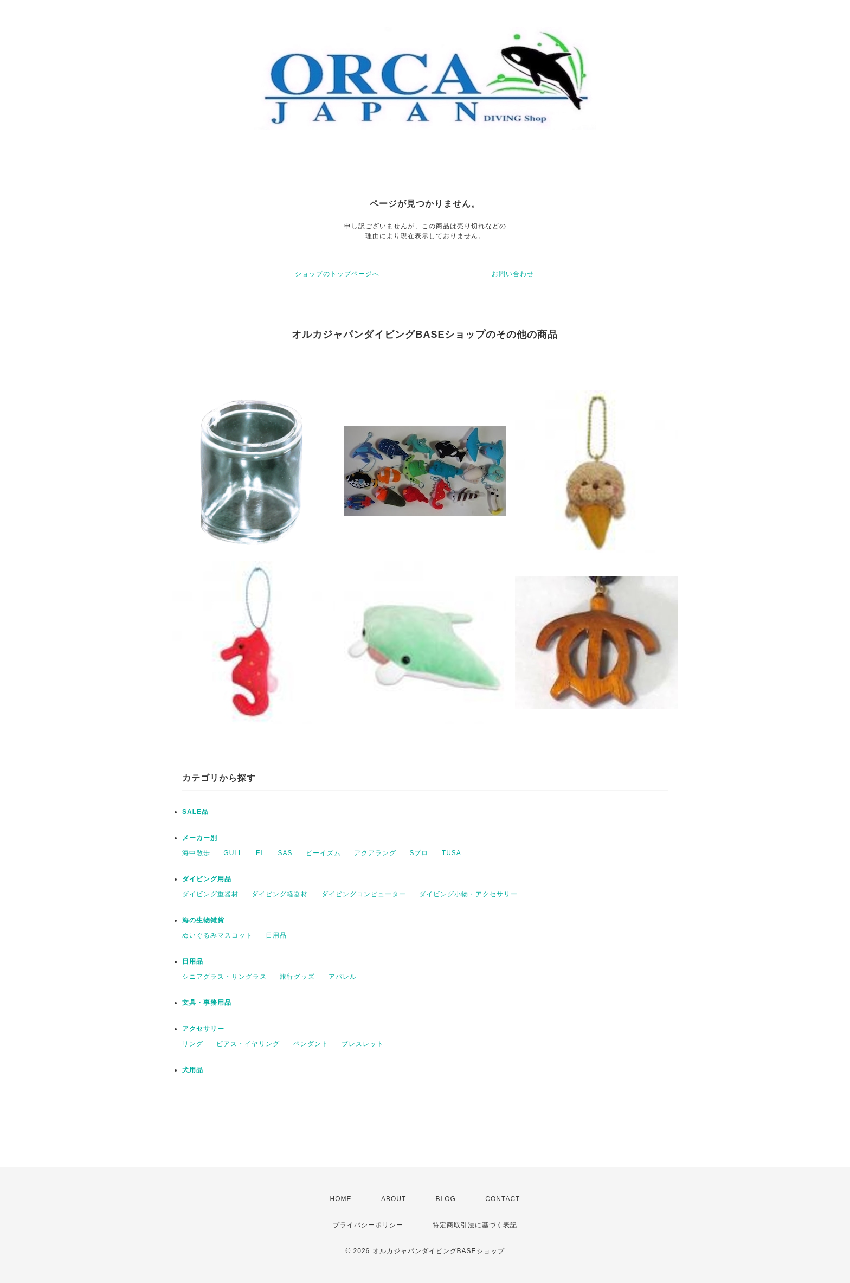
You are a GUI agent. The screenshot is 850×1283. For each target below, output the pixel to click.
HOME (341, 1199)
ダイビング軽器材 (280, 894)
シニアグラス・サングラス (224, 976)
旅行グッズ (297, 976)
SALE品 (195, 812)
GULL (232, 853)
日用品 (276, 935)
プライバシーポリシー (368, 1225)
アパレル (343, 976)
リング (192, 1044)
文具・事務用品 (206, 1002)
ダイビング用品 (206, 879)
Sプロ (418, 853)
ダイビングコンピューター (363, 894)
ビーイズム (323, 853)
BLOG (446, 1199)
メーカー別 (199, 838)
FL (260, 853)
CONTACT (502, 1199)
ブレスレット (363, 1044)
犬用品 (192, 1070)
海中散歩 (196, 853)
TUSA (451, 853)
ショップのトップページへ (337, 274)
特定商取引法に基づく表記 (475, 1225)
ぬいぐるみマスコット (217, 935)
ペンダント (311, 1044)
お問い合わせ (513, 274)
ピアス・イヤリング (248, 1044)
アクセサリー (203, 1028)
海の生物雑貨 (203, 920)
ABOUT (393, 1199)
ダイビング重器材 (210, 894)
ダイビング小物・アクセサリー (468, 894)
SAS (285, 853)
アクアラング (375, 853)
